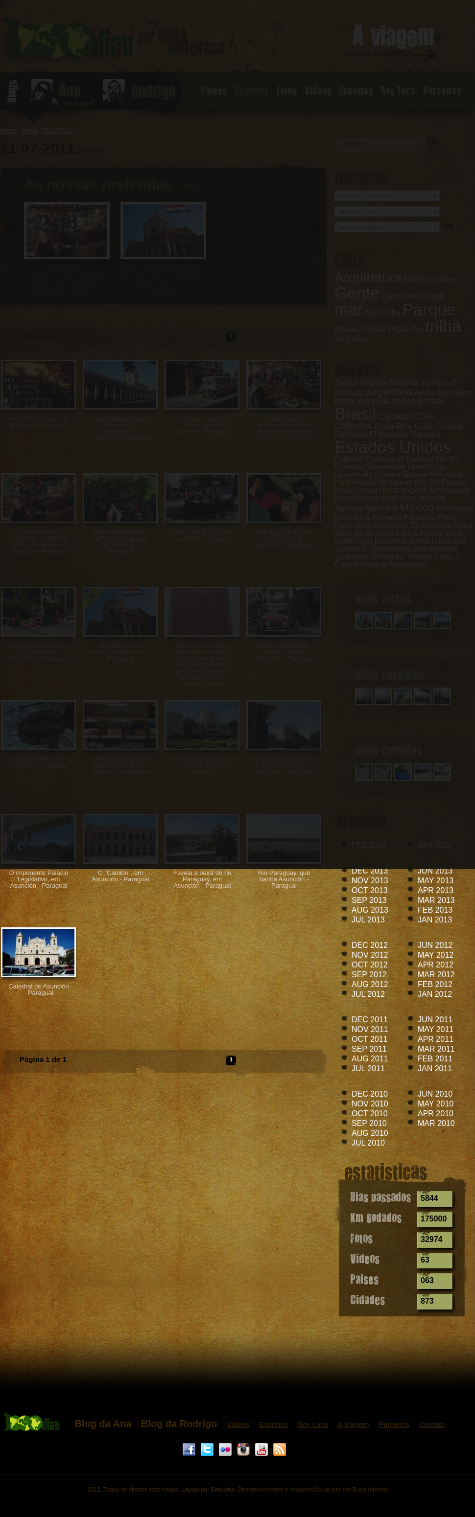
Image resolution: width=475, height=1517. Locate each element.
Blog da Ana (102, 1423)
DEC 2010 (370, 1094)
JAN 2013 (435, 920)
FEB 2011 (435, 1059)
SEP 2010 (369, 1123)
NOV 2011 (370, 1029)
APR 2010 (435, 1113)
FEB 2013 (435, 910)
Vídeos (238, 1424)
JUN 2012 (435, 945)
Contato (432, 1424)
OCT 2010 (370, 1113)
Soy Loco (313, 1424)
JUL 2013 (368, 920)
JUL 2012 (368, 994)
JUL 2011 (368, 1068)
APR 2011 (435, 1039)
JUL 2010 (368, 1143)
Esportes (273, 1424)
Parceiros (394, 1424)
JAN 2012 (435, 994)
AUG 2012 (370, 984)
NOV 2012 (370, 955)
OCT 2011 (370, 1039)
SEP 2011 (369, 1049)
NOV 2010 (370, 1104)
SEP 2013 (369, 900)
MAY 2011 (435, 1029)
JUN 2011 (435, 1019)
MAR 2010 (436, 1123)
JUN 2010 (435, 1094)
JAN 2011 (435, 1068)
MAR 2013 (436, 900)
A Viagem (353, 1424)
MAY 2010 (435, 1104)
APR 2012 (435, 965)
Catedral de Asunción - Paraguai (38, 989)
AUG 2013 (370, 910)
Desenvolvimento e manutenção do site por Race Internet (313, 1489)
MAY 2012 (435, 955)
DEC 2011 (370, 1019)
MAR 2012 (436, 974)
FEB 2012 (435, 984)
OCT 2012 (370, 965)
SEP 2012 (369, 974)
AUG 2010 (370, 1133)
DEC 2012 (370, 945)
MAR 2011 (436, 1049)
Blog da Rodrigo (179, 1423)
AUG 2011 (370, 1059)
